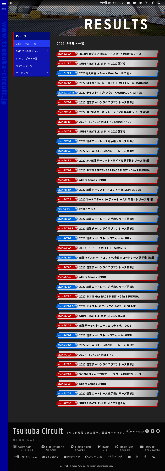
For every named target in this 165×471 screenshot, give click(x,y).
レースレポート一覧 (26, 58)
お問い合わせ (71, 456)
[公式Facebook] (148, 457)
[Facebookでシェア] (152, 432)
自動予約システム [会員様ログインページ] (25, 456)
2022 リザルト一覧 (26, 43)
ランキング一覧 (24, 65)
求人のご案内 (115, 456)
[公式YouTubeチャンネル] (131, 457)
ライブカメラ (50, 456)
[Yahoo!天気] (156, 457)
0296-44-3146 (93, 456)
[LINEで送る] (158, 432)
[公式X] (140, 457)
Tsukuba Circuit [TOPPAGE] (38, 431)
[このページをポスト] (147, 432)
